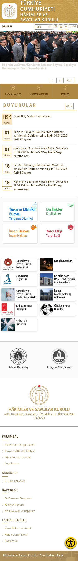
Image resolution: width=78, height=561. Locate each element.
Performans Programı (16, 499)
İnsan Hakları (23, 231)
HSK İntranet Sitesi (14, 535)
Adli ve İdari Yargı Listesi (18, 445)
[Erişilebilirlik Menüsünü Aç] (70, 543)
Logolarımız (10, 464)
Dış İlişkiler (60, 209)
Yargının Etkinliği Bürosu (23, 211)
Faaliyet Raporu (13, 505)
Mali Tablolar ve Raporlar (18, 511)
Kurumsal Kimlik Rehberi (18, 451)
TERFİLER (65, 91)
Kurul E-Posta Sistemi (16, 529)
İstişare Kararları (13, 481)
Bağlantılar (10, 541)
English (73, 26)
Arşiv (69, 80)
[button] (59, 80)
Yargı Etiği (60, 231)
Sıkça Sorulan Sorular (16, 457)
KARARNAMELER (13, 91)
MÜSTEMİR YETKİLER (39, 91)
